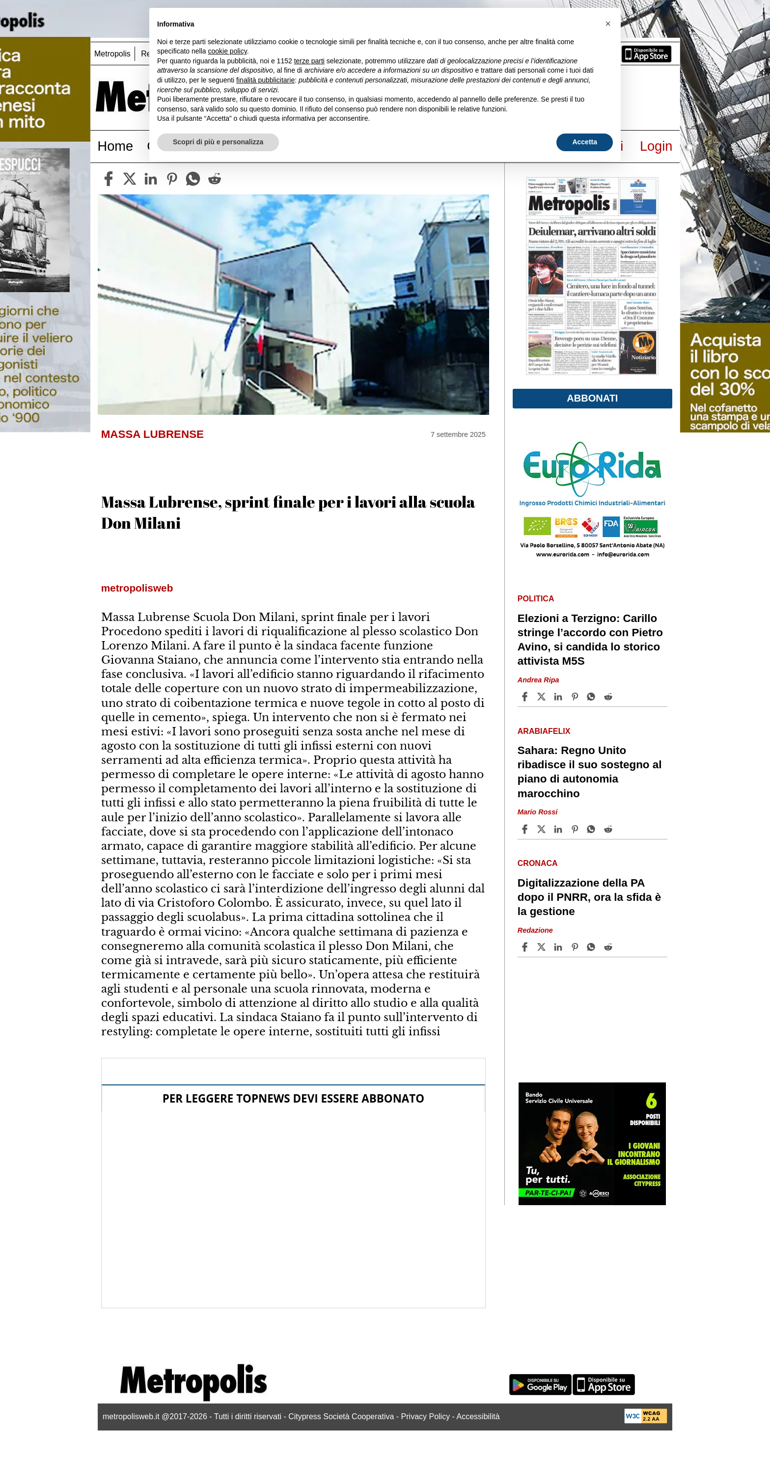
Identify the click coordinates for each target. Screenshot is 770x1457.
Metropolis (112, 54)
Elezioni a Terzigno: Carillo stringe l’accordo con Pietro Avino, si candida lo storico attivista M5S (590, 639)
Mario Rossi (538, 812)
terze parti (309, 61)
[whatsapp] (193, 179)
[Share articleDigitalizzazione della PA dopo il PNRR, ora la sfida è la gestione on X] (543, 947)
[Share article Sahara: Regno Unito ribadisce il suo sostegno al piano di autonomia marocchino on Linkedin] (559, 829)
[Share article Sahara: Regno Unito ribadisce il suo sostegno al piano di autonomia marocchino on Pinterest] (576, 829)
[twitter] (129, 179)
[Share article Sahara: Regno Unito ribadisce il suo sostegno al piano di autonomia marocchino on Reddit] (609, 829)
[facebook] (108, 179)
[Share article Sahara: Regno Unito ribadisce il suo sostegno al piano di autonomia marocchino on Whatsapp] (593, 829)
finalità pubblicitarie (265, 80)
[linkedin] (151, 179)
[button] (608, 23)
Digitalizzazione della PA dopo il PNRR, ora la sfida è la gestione (589, 897)
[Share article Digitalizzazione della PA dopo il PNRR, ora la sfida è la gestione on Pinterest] (576, 947)
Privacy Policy (425, 1416)
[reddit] (214, 179)
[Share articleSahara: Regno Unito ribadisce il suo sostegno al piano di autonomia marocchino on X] (543, 829)
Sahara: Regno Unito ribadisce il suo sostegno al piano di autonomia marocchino (590, 771)
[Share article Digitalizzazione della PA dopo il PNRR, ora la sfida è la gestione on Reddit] (609, 947)
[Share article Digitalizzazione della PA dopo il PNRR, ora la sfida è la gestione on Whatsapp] (593, 947)
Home (116, 146)
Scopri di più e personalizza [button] (218, 142)
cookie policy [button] (227, 51)
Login (656, 146)
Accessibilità (478, 1416)
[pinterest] (172, 179)
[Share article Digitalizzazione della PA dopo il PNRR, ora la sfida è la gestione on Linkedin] (559, 947)
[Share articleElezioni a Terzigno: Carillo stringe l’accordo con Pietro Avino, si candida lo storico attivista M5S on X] (543, 697)
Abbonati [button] (592, 398)
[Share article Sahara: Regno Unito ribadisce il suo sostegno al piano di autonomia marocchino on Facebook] (526, 829)
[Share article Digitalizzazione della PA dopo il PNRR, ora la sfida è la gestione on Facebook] (526, 947)
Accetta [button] (584, 142)
